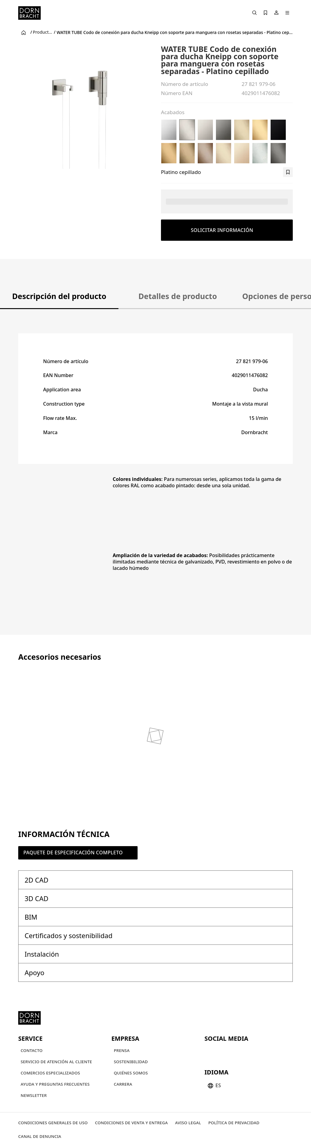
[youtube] (210, 1051)
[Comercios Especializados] (50, 1073)
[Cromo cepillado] (260, 153)
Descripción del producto (59, 296)
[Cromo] (169, 129)
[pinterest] (232, 1051)
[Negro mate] (278, 129)
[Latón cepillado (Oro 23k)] (260, 129)
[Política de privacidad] (233, 1122)
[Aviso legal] (188, 1122)
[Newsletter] (34, 1095)
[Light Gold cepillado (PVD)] (242, 129)
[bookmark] (288, 172)
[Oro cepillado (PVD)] (169, 153)
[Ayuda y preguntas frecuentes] (55, 1084)
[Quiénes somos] (131, 1073)
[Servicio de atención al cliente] (56, 1061)
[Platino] (205, 129)
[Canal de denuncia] (39, 1136)
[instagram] (221, 1051)
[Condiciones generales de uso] (53, 1122)
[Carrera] (123, 1084)
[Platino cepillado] (187, 129)
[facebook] (243, 1051)
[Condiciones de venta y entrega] (131, 1122)
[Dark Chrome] (223, 129)
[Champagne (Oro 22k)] (242, 153)
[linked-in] (254, 1051)
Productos (43, 32)
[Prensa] (122, 1050)
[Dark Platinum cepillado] (278, 153)
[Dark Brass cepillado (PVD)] (187, 153)
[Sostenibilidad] (131, 1061)
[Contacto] (32, 1050)
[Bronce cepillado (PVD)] (205, 153)
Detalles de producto (177, 296)
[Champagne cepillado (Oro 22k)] (223, 153)
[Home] (29, 13)
